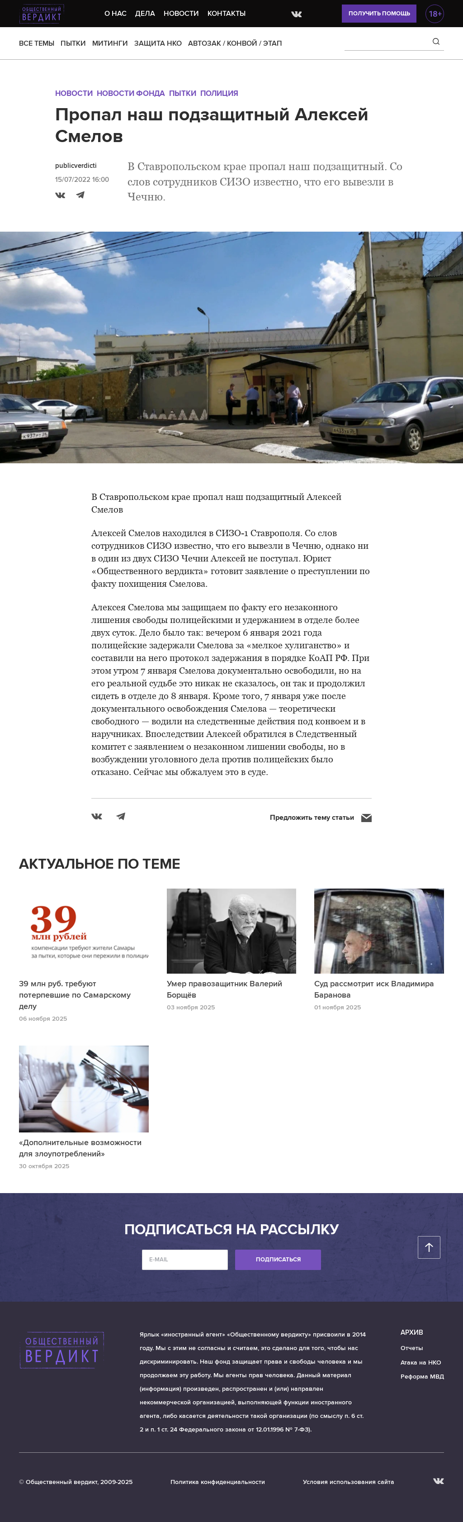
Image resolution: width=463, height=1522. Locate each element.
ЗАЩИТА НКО (158, 43)
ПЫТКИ (73, 43)
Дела (145, 13)
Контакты (227, 13)
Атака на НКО (421, 1362)
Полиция (219, 93)
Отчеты (412, 1348)
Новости (181, 13)
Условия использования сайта (348, 1482)
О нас (115, 13)
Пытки (182, 93)
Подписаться (278, 1259)
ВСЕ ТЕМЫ (36, 43)
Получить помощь (379, 13)
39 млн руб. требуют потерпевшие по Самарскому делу (75, 995)
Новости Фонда (131, 93)
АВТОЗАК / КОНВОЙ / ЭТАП (235, 43)
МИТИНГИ (110, 43)
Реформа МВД (422, 1376)
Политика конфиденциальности (217, 1482)
